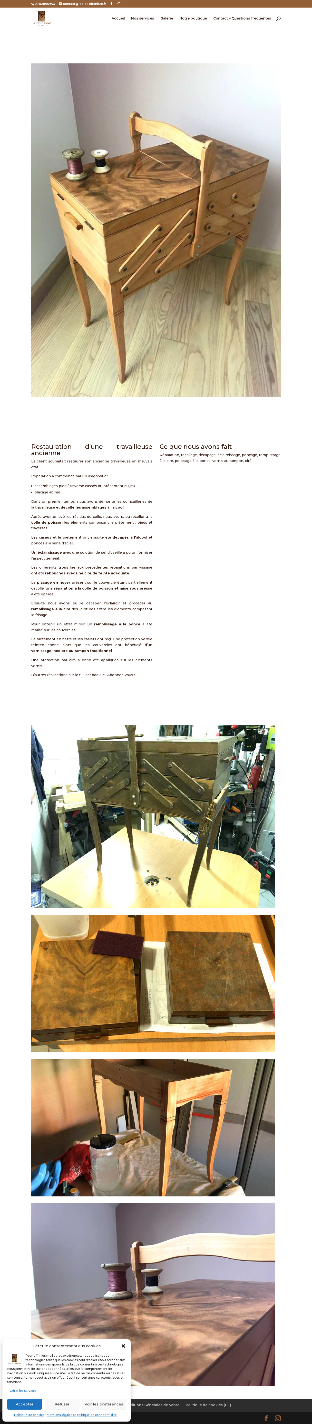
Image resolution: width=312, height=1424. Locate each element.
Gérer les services (23, 1391)
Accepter (25, 1404)
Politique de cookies (29, 1415)
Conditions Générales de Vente (151, 1405)
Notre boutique (193, 18)
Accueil (118, 18)
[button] (123, 1346)
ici (104, 675)
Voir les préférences (104, 1404)
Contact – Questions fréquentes (242, 18)
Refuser (62, 1404)
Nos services (142, 18)
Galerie (166, 18)
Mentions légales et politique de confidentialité (82, 1415)
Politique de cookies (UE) (208, 1405)
